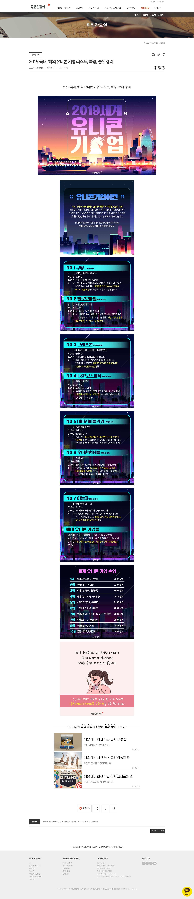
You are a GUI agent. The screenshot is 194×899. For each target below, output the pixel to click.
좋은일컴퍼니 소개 (34, 866)
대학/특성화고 (67, 863)
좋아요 (84, 808)
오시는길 (31, 868)
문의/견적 (66, 874)
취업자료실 (66, 871)
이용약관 (31, 871)
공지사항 (161, 2)
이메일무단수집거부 (35, 877)
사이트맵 (31, 879)
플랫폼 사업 (66, 868)
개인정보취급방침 (34, 874)
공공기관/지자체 (68, 866)
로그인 (153, 2)
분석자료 (35, 55)
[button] (154, 831)
